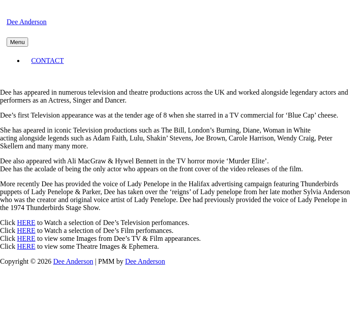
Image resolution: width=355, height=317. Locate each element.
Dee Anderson (27, 22)
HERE (26, 222)
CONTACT (47, 60)
